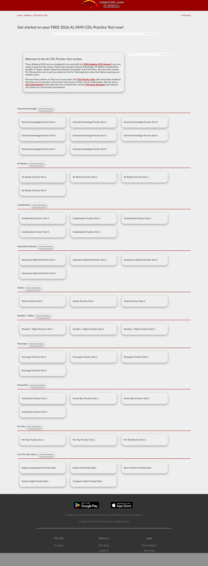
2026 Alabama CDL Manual (97, 64)
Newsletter (58, 545)
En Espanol (186, 15)
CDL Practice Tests (86, 79)
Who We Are (104, 545)
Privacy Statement (149, 545)
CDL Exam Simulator (95, 84)
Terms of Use (149, 550)
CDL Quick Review (34, 84)
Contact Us (103, 550)
